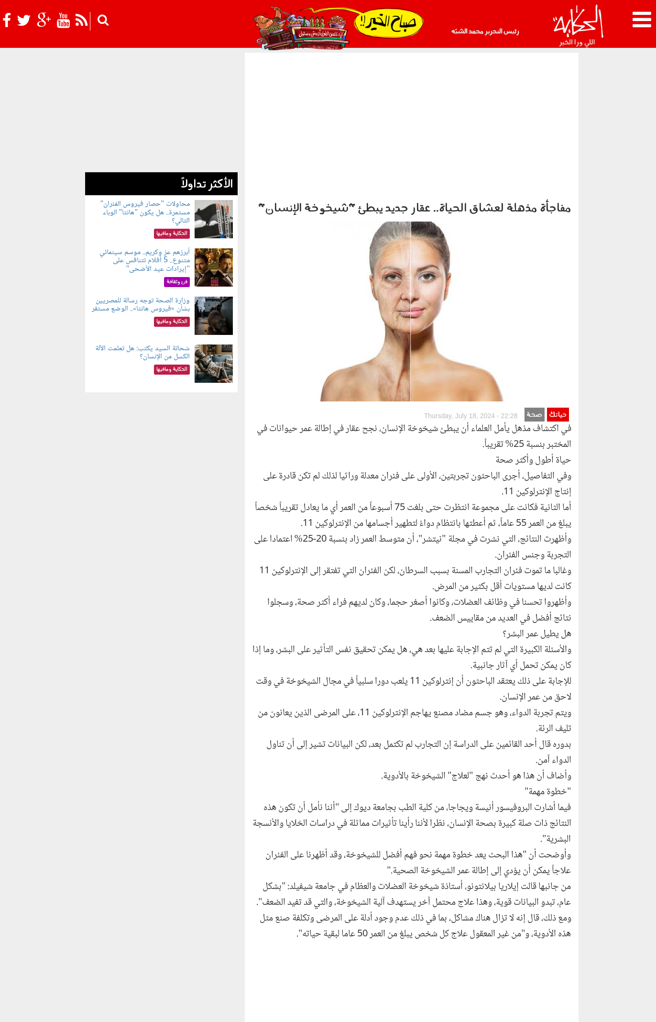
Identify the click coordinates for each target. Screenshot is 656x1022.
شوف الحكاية (403, 952)
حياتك (558, 235)
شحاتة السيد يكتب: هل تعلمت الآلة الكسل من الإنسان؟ (142, 353)
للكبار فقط (222, 937)
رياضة (167, 937)
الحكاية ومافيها (371, 937)
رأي (418, 937)
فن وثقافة (192, 937)
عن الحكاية (558, 1006)
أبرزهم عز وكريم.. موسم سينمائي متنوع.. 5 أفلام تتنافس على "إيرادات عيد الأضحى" (144, 261)
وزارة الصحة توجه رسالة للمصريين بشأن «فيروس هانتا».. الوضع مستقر (141, 305)
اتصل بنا (393, 1006)
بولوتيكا (332, 937)
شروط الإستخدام (461, 1006)
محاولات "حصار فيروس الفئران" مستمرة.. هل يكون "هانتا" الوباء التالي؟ (145, 212)
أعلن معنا (422, 1006)
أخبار (403, 937)
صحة (534, 235)
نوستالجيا (141, 937)
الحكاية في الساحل (290, 937)
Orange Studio (142, 1012)
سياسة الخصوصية (514, 1006)
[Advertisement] (411, 124)
